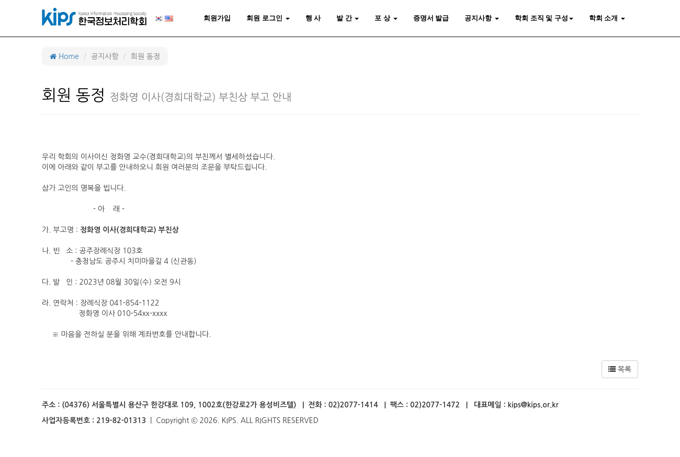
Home (64, 56)
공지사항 (481, 18)
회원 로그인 (267, 18)
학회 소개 (607, 18)
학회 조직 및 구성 (544, 18)
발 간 (347, 18)
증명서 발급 (431, 18)
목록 (619, 369)
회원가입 (217, 18)
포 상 (386, 18)
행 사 (313, 18)
